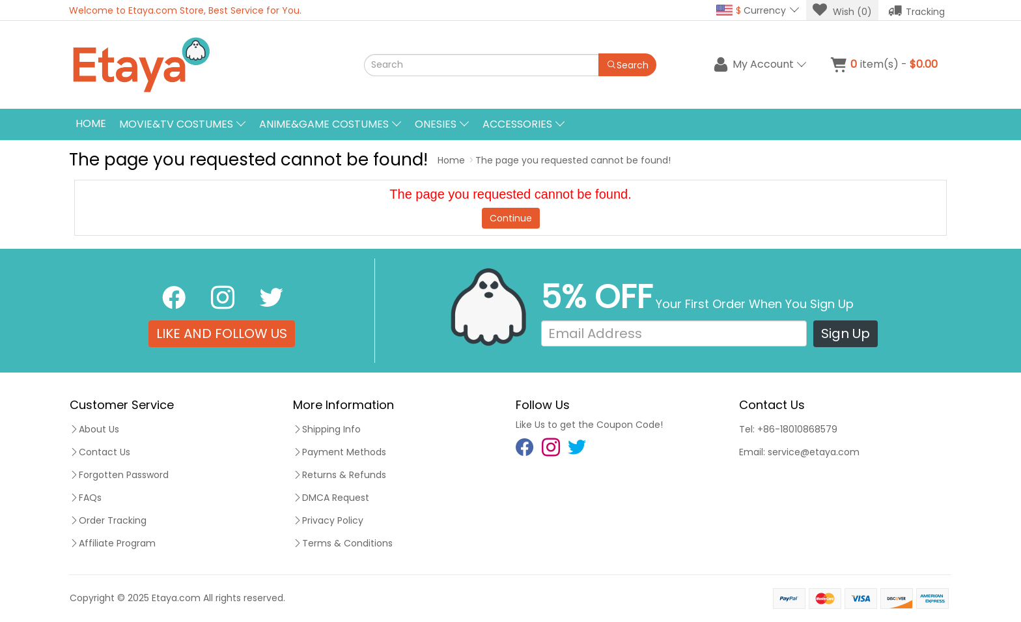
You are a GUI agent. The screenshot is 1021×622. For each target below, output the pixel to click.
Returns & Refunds (339, 474)
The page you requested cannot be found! (573, 160)
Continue (511, 218)
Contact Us (100, 452)
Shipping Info (327, 429)
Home (91, 123)
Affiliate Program (113, 543)
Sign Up (845, 333)
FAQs (86, 497)
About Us (94, 429)
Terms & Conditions (343, 543)
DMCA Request (331, 497)
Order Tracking (108, 520)
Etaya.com (176, 597)
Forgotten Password (119, 474)
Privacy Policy (328, 520)
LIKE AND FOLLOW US (221, 333)
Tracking (916, 10)
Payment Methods (339, 452)
